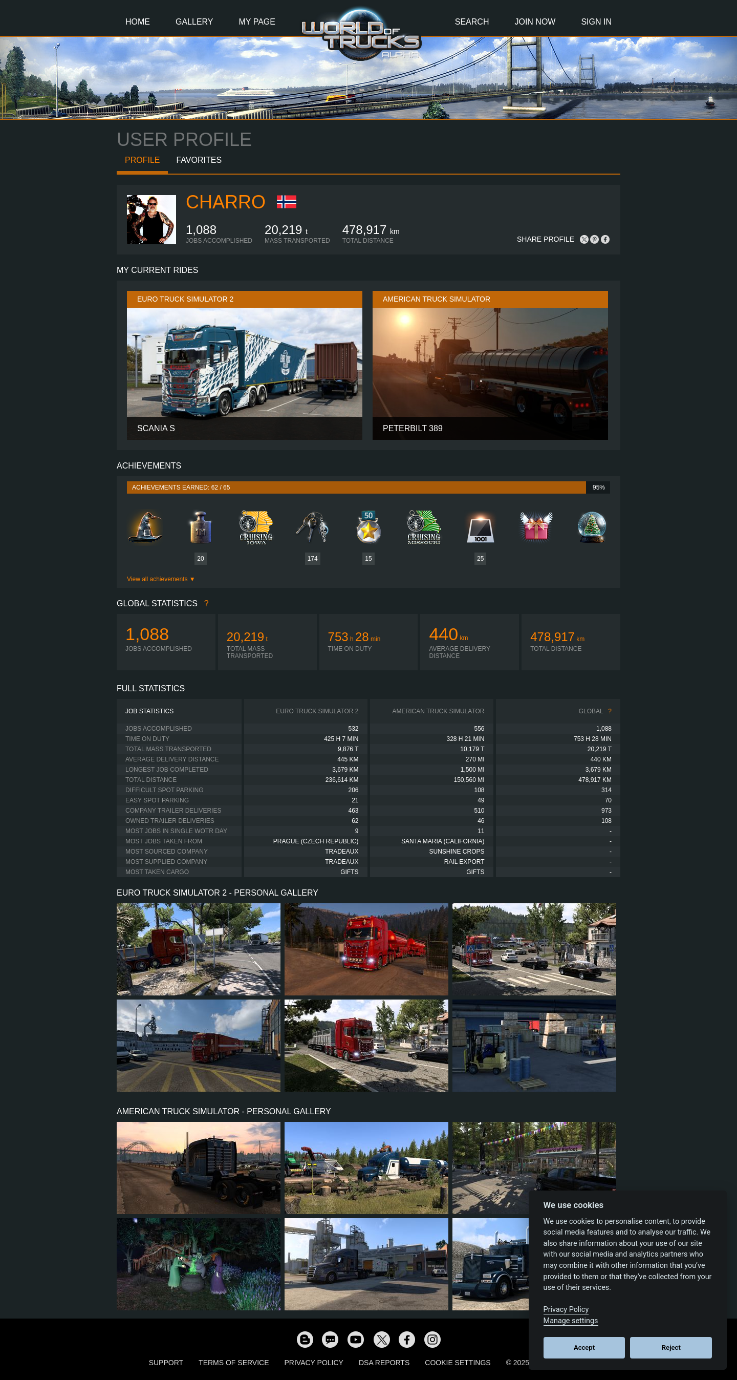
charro (226, 202)
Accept (584, 1347)
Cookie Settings (457, 1362)
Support (166, 1362)
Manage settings (571, 1321)
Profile (142, 160)
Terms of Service (234, 1362)
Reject (671, 1347)
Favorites (199, 160)
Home (137, 21)
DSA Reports (384, 1362)
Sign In (596, 21)
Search (472, 21)
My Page (257, 21)
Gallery (194, 21)
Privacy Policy (314, 1362)
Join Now (534, 21)
